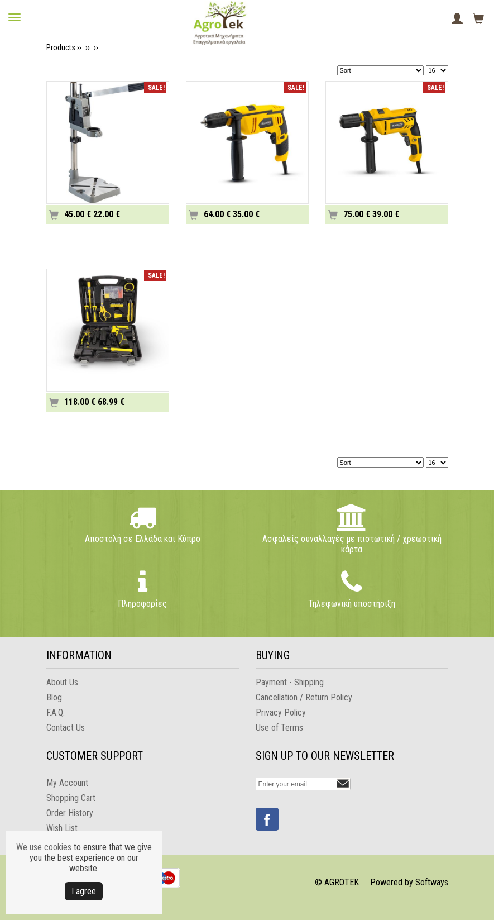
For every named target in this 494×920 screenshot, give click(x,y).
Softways (431, 882)
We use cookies (43, 847)
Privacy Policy (281, 712)
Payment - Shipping (290, 682)
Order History (69, 813)
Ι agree (83, 891)
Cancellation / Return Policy (304, 697)
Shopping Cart (70, 798)
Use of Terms (279, 727)
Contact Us (65, 727)
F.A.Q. (55, 712)
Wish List (62, 828)
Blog (54, 697)
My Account (67, 783)
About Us (62, 682)
